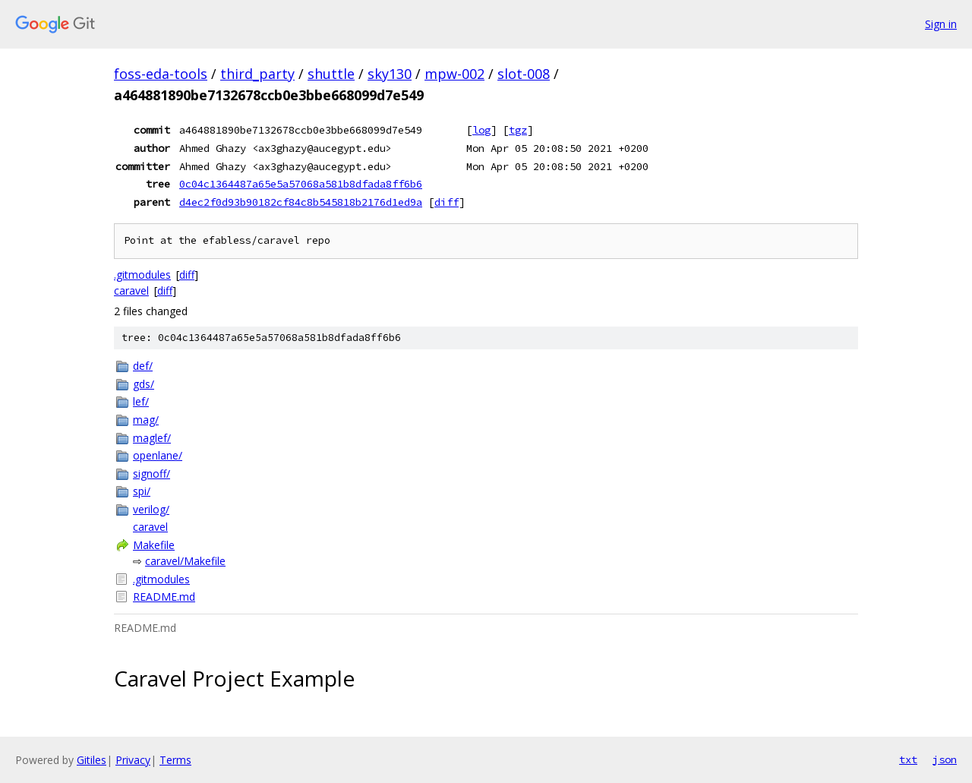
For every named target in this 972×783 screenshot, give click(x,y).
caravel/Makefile (185, 561)
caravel (131, 290)
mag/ (146, 419)
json (945, 759)
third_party (257, 74)
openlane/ (157, 455)
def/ (143, 365)
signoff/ (151, 473)
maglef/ (152, 438)
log (481, 130)
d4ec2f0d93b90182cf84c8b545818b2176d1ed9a (300, 202)
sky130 (390, 74)
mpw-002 (454, 74)
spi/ (141, 491)
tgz (518, 130)
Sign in (941, 24)
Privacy (132, 760)
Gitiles (91, 760)
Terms (175, 760)
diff (446, 202)
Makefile (154, 545)
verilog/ (151, 509)
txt (908, 759)
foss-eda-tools (160, 74)
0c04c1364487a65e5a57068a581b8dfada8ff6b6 (300, 184)
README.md (164, 596)
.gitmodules (142, 274)
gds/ (143, 384)
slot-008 (523, 74)
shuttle (331, 74)
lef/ (141, 401)
